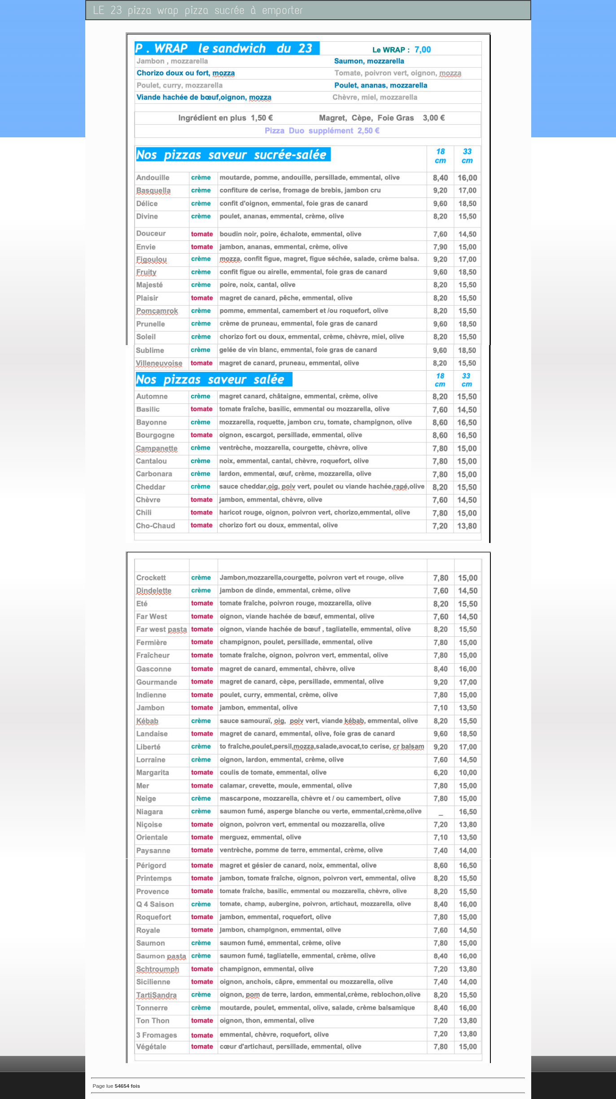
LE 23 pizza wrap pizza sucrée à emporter (198, 10)
